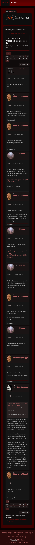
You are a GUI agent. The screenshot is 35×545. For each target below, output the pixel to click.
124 (27, 56)
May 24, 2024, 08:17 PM (18, 105)
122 (20, 56)
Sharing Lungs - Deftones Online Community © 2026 (17, 533)
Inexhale (20, 69)
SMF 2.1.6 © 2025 (11, 542)
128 (19, 58)
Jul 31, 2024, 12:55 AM (18, 305)
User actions (24, 64)
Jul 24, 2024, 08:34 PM (18, 163)
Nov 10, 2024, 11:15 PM (18, 483)
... (16, 56)
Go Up (7, 501)
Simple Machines (23, 542)
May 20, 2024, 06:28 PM (18, 78)
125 (7, 58)
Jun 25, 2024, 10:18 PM (18, 134)
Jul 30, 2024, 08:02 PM (18, 274)
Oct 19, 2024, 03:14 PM (18, 366)
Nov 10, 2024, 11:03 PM (18, 396)
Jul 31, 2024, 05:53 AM (18, 337)
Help (9, 537)
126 (11, 58)
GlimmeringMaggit (20, 96)
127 (15, 58)
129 (23, 58)
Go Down (8, 53)
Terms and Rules (16, 537)
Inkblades (21, 154)
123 (24, 56)
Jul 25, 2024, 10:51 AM (18, 204)
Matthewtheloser (21, 387)
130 (27, 58)
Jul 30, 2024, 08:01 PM (18, 238)
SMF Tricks (21, 540)
